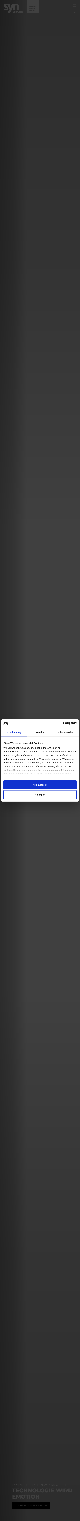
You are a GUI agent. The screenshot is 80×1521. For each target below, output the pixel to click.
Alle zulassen (40, 784)
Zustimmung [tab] (14, 732)
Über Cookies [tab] (65, 732)
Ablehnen (40, 794)
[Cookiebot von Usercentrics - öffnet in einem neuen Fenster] (63, 724)
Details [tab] (40, 732)
